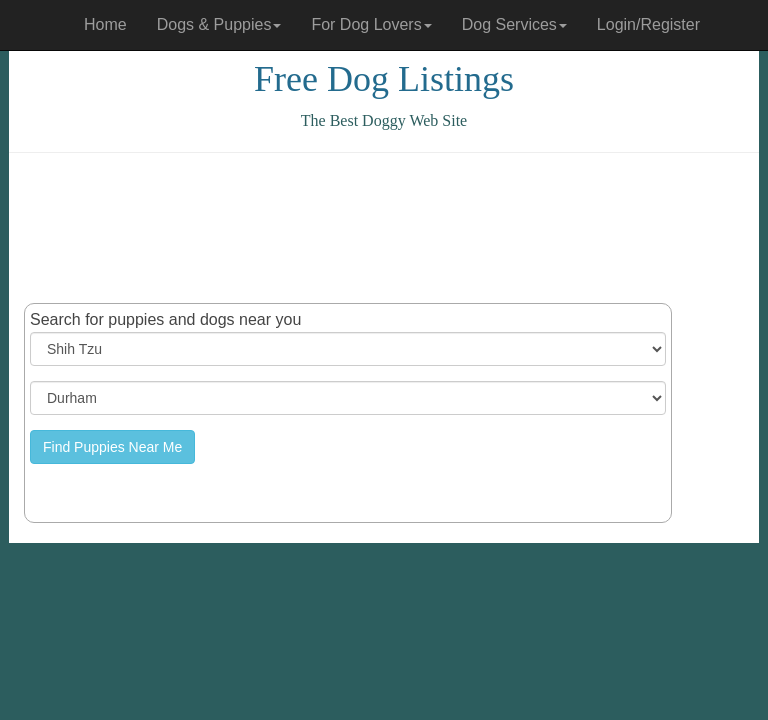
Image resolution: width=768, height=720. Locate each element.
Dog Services (514, 24)
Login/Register (648, 24)
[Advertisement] (388, 228)
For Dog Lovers (371, 24)
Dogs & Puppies (219, 24)
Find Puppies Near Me (112, 447)
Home (105, 24)
